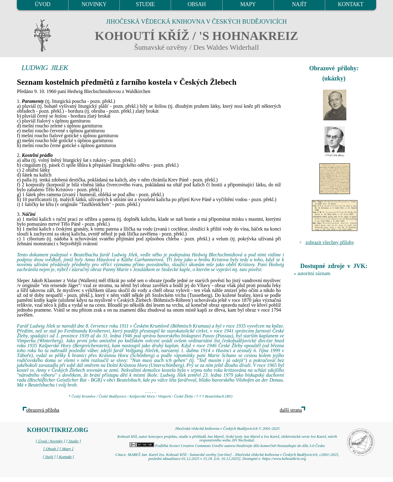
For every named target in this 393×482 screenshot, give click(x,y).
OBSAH (197, 4)
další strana (291, 410)
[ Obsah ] (51, 449)
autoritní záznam (314, 273)
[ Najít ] (49, 457)
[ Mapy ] (67, 449)
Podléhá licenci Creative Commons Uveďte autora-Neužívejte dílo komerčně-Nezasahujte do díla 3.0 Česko (227, 446)
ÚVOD (42, 4)
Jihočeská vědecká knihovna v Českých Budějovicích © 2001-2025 (227, 428)
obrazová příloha (42, 410)
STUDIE (145, 4)
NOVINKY (94, 4)
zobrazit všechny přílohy (329, 242)
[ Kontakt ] (65, 457)
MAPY (247, 4)
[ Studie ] (73, 441)
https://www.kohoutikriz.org (284, 459)
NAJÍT (299, 4)
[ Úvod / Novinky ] (50, 441)
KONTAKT (351, 4)
